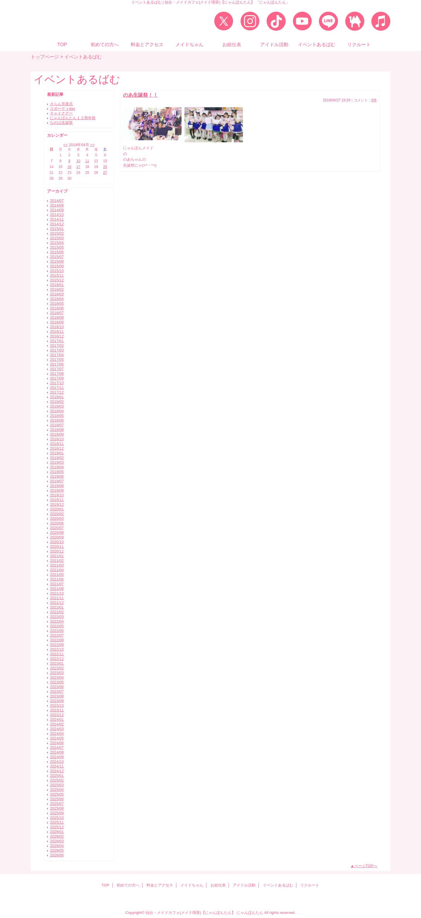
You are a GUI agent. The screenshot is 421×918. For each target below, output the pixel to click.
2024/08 (57, 752)
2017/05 (57, 359)
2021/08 (57, 588)
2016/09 (57, 322)
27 (105, 173)
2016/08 (57, 317)
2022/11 (57, 654)
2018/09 (57, 434)
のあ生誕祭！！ (140, 95)
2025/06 (57, 799)
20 (105, 167)
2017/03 (57, 350)
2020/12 (57, 551)
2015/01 (57, 228)
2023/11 (57, 710)
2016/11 (57, 331)
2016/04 (57, 299)
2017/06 (57, 364)
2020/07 (57, 528)
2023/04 (57, 677)
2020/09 (57, 537)
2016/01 (57, 285)
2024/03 (57, 729)
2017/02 (57, 345)
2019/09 (57, 490)
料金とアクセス (159, 885)
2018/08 (57, 429)
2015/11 (57, 275)
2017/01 (57, 341)
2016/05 (57, 303)
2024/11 (57, 766)
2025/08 (57, 808)
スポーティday (62, 108)
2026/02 (57, 836)
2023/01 (57, 663)
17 (78, 167)
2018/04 (57, 411)
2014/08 (57, 205)
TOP (62, 44)
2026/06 (57, 855)
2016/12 (57, 336)
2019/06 (57, 476)
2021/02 (57, 560)
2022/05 (57, 626)
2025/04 (57, 789)
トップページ (45, 56)
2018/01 (57, 397)
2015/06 (57, 252)
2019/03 (57, 462)
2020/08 (57, 532)
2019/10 (57, 495)
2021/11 (57, 598)
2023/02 (57, 668)
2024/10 (57, 761)
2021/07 (57, 584)
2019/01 (57, 453)
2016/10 (57, 327)
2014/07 (57, 200)
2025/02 (57, 780)
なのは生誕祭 (61, 122)
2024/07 (57, 747)
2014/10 (57, 214)
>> (92, 145)
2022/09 (57, 644)
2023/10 (57, 705)
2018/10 (57, 439)
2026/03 (57, 841)
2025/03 (57, 785)
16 (69, 167)
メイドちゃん (191, 885)
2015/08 (57, 261)
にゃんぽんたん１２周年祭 (73, 118)
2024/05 (57, 738)
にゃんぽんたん (250, 912)
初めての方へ (128, 885)
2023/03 (57, 673)
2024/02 (57, 724)
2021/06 (57, 579)
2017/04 (57, 355)
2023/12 (57, 715)
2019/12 (57, 504)
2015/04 (57, 242)
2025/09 (57, 813)
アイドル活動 (244, 885)
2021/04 (57, 570)
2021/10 (57, 593)
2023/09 (57, 701)
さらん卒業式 (61, 104)
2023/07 (57, 691)
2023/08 (57, 696)
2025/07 (57, 803)
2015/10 (57, 271)
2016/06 (57, 308)
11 (87, 161)
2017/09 (57, 378)
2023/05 (57, 682)
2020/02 (57, 514)
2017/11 (57, 387)
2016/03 (57, 294)
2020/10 (57, 542)
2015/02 (57, 233)
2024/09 (57, 757)
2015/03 (57, 238)
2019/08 (57, 486)
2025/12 (57, 827)
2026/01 (57, 831)
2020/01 (57, 509)
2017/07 (57, 369)
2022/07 (57, 635)
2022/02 (57, 612)
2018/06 (57, 420)
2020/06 (57, 523)
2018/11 (57, 443)
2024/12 (57, 771)
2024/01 (57, 719)
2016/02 (57, 289)
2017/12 (57, 392)
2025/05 (57, 794)
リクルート (309, 885)
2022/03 (57, 616)
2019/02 (57, 457)
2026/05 (57, 850)
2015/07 (57, 256)
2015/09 (57, 266)
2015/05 (57, 247)
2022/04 (57, 621)
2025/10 (57, 817)
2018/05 (57, 415)
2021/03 (57, 565)
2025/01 (57, 775)
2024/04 (57, 733)
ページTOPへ (365, 866)
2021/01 (57, 556)
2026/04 (57, 845)
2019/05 (57, 472)
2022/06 (57, 630)
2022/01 (57, 607)
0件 (374, 100)
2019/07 (57, 481)
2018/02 (57, 401)
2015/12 (57, 280)
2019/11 (57, 500)
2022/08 (57, 640)
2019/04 (57, 467)
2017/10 (57, 383)
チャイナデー (61, 113)
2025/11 (57, 822)
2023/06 (57, 687)
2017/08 (57, 373)
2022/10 (57, 649)
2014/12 (57, 224)
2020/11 (57, 546)
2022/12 (57, 659)
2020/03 (57, 518)
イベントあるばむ (278, 885)
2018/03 (57, 406)
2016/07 (57, 313)
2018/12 (57, 448)
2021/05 (57, 574)
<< (65, 145)
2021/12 (57, 602)
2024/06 (57, 743)
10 (78, 161)
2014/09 (57, 210)
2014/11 (57, 219)
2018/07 (57, 425)
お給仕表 (218, 885)
